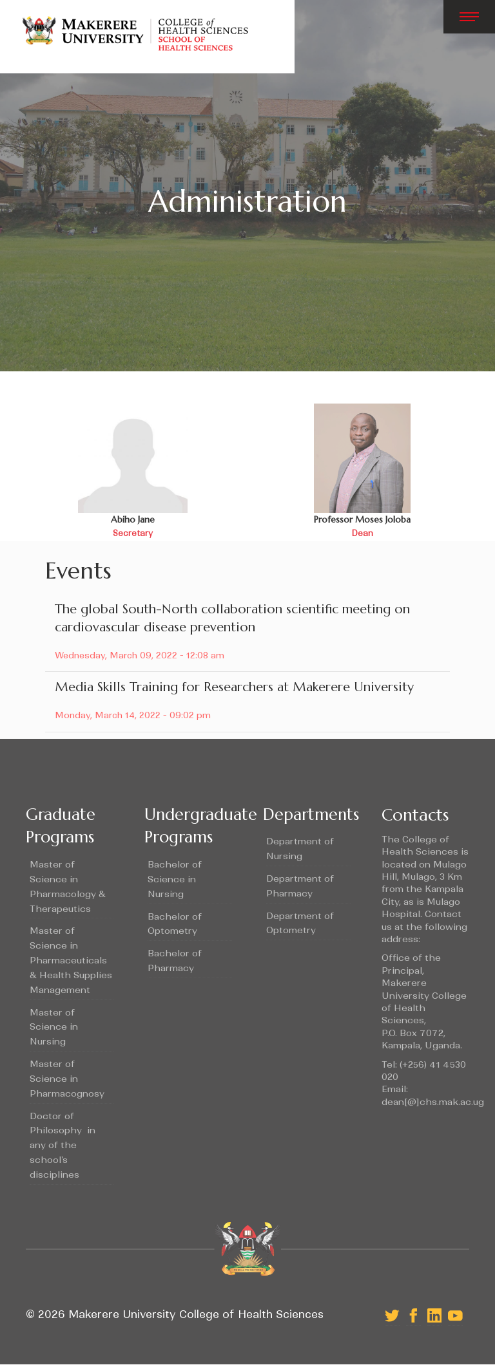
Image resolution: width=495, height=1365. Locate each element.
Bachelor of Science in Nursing (175, 879)
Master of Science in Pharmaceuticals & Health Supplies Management (71, 960)
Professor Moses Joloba (362, 519)
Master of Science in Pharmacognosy (67, 1078)
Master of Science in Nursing (54, 1027)
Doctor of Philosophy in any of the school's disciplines (62, 1145)
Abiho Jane (133, 519)
